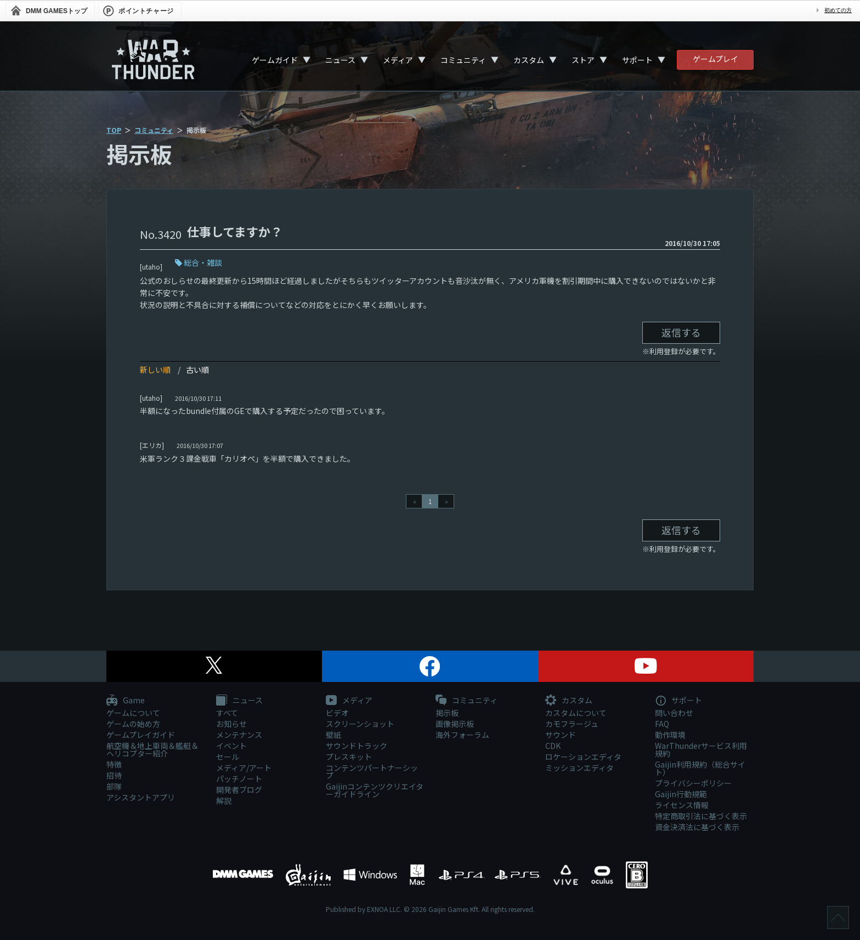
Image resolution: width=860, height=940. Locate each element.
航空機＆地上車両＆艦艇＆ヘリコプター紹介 (152, 749)
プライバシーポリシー (693, 783)
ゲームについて (133, 713)
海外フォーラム (462, 734)
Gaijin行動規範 (681, 794)
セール (227, 756)
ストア (583, 59)
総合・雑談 (203, 262)
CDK (553, 745)
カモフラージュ (571, 724)
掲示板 (447, 713)
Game (125, 700)
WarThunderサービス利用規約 (701, 749)
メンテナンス (239, 734)
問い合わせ (674, 713)
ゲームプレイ (715, 58)
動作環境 (670, 734)
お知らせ (231, 724)
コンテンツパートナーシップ (372, 771)
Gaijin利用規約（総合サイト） (700, 768)
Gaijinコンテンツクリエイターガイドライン (374, 790)
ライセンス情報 (682, 805)
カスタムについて (576, 713)
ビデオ (337, 713)
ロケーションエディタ (583, 756)
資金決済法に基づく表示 (697, 827)
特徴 (114, 764)
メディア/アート (243, 767)
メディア (398, 59)
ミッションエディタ (579, 767)
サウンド (560, 734)
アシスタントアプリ (140, 797)
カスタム (528, 59)
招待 (114, 775)
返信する (681, 332)
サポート (637, 59)
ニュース (340, 59)
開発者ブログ (239, 789)
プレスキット (349, 756)
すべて (227, 713)
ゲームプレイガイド (140, 734)
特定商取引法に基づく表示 (701, 816)
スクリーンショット (360, 724)
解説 (223, 800)
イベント (231, 745)
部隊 (114, 786)
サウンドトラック (356, 745)
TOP (113, 130)
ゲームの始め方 (133, 724)
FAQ (662, 724)
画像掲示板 (454, 724)
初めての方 (838, 10)
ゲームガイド (275, 59)
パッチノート (239, 778)
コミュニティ (463, 59)
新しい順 (155, 369)
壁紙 (333, 734)
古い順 (197, 369)
